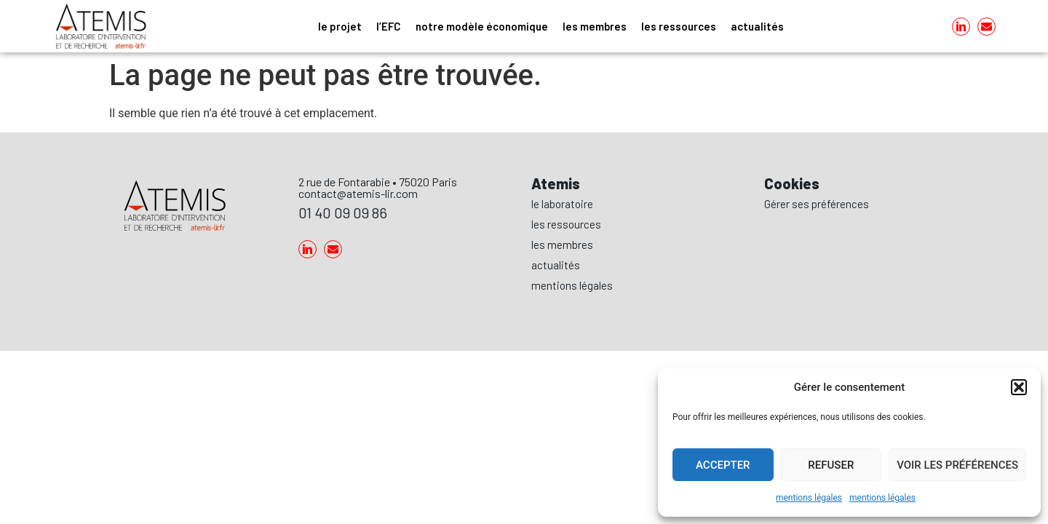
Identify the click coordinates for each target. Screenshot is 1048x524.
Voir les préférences (957, 465)
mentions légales (809, 498)
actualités (757, 26)
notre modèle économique (482, 26)
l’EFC (388, 26)
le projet (340, 26)
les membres (595, 26)
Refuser (831, 465)
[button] (1019, 387)
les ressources (678, 26)
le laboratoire (562, 203)
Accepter (723, 465)
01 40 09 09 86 (342, 212)
